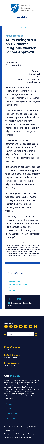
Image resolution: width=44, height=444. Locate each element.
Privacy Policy (11, 418)
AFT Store (9, 409)
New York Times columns (18, 284)
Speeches (12, 290)
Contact (9, 404)
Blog (10, 287)
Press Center (15, 28)
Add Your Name (36, 334)
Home (7, 28)
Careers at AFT (11, 413)
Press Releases (26, 28)
